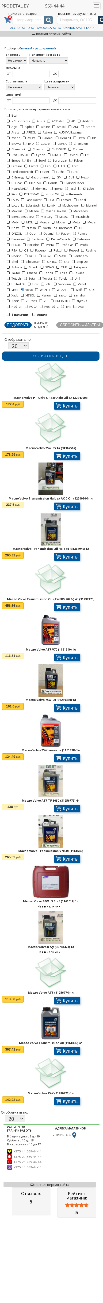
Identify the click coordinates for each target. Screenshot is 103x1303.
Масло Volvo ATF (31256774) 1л (51, 993)
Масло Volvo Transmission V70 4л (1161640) (50, 851)
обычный (24, 48)
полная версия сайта (51, 33)
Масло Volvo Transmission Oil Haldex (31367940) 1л (50, 549)
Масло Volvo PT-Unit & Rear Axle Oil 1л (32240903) (50, 398)
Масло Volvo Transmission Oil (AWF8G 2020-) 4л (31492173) (50, 599)
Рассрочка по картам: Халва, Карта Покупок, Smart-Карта (51, 28)
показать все (60, 109)
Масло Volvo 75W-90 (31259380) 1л (51, 700)
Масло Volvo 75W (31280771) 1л (51, 1093)
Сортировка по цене (51, 356)
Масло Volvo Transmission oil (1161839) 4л (50, 1043)
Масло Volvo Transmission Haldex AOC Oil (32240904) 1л (51, 498)
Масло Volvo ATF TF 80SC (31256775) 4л (51, 801)
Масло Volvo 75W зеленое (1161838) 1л (51, 750)
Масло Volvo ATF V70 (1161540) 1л (51, 650)
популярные (39, 109)
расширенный (45, 48)
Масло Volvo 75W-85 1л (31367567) (51, 448)
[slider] (76, 1205)
